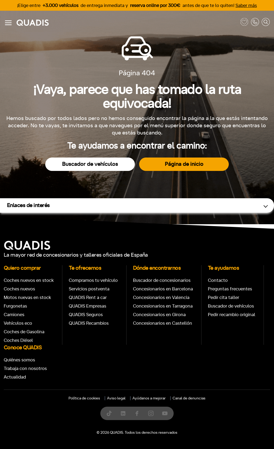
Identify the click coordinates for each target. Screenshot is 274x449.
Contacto (218, 280)
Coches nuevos (19, 289)
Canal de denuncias (189, 398)
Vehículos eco (18, 323)
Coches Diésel (18, 340)
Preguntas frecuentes (230, 289)
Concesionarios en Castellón (162, 323)
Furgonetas (15, 306)
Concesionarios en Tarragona (163, 306)
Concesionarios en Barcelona (163, 289)
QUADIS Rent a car (88, 297)
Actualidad (15, 377)
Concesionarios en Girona (159, 314)
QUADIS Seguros (86, 314)
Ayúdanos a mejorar (149, 398)
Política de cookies (84, 398)
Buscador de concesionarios (162, 280)
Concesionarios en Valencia (161, 297)
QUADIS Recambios (89, 323)
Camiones (14, 314)
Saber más (246, 5)
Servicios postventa (89, 289)
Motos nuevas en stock (27, 297)
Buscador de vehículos (90, 164)
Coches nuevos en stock (29, 280)
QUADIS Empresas (87, 306)
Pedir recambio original (231, 314)
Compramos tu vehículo (93, 280)
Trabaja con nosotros (25, 368)
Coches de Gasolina (24, 332)
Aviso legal (116, 398)
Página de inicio (184, 164)
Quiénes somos (19, 360)
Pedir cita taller (223, 297)
